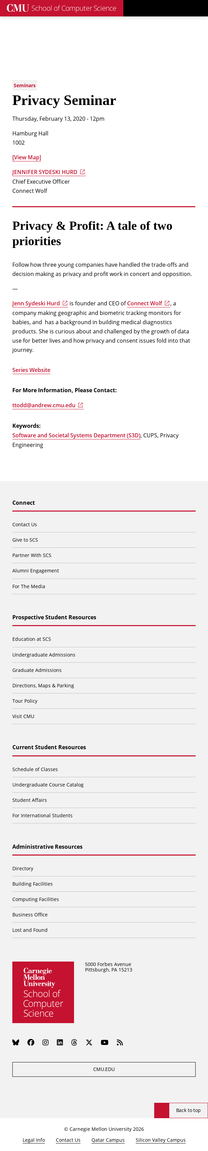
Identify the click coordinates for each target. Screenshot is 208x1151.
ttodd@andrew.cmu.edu (43, 405)
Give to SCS (25, 540)
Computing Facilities (35, 899)
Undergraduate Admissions (43, 654)
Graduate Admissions (37, 670)
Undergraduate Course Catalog (48, 784)
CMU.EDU (104, 1069)
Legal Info (34, 1140)
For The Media (28, 586)
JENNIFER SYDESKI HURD (44, 172)
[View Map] (26, 157)
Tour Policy (24, 701)
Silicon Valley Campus (161, 1140)
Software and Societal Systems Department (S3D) (76, 435)
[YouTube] (105, 1043)
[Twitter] (89, 1043)
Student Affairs (29, 800)
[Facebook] (30, 1043)
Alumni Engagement (35, 570)
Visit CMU (23, 716)
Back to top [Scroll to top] (188, 1110)
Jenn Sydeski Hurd (36, 303)
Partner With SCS (31, 555)
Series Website (31, 370)
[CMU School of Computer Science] (61, 8)
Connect (23, 503)
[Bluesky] (15, 1043)
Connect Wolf (144, 303)
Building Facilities (32, 884)
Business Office (30, 914)
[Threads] (74, 1043)
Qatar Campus (108, 1140)
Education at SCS (31, 639)
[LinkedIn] (60, 1043)
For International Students (42, 815)
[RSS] (120, 1043)
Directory (22, 868)
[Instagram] (45, 1043)
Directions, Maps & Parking (43, 685)
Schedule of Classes (35, 769)
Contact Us (24, 524)
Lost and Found (30, 930)
